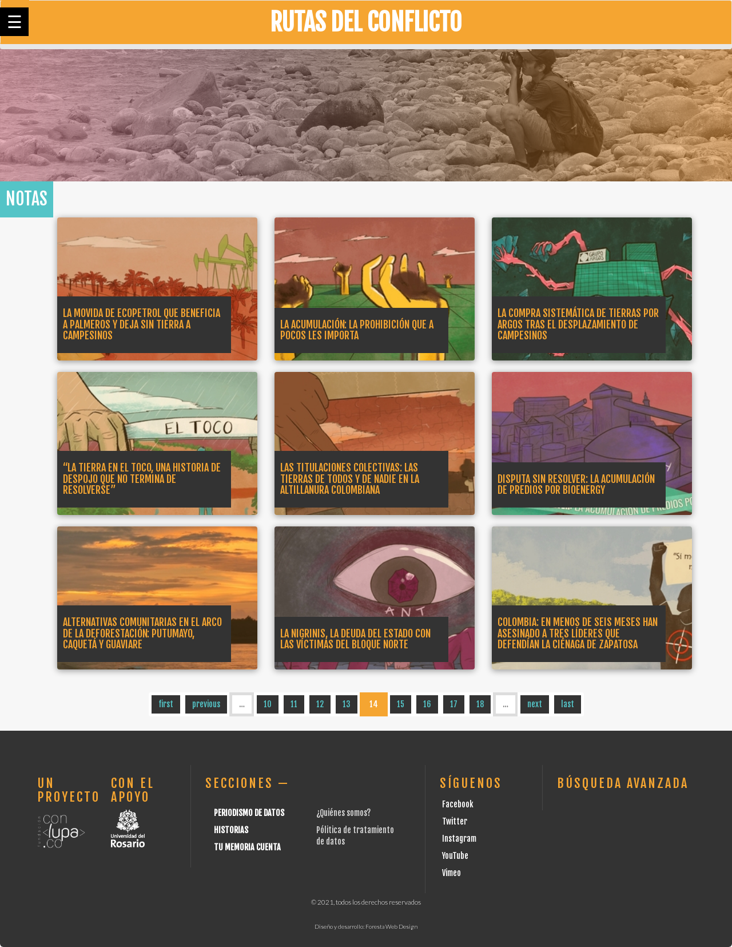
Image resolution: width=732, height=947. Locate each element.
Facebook (458, 804)
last (567, 704)
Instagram (459, 838)
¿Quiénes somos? (343, 813)
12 (320, 704)
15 (400, 704)
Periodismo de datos (249, 813)
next (534, 704)
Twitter (454, 821)
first (165, 704)
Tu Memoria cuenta (247, 847)
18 (480, 704)
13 (347, 704)
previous (206, 704)
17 (454, 704)
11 (294, 704)
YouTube (455, 856)
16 (427, 704)
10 (268, 704)
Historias (231, 830)
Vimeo (451, 873)
